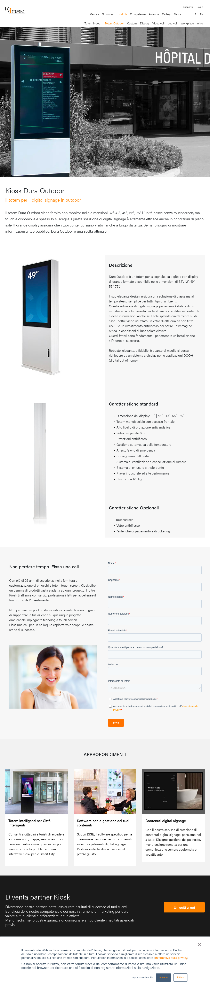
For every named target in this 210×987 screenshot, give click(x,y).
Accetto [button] (163, 977)
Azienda (154, 14)
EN (201, 14)
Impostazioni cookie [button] (142, 977)
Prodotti (122, 14)
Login (200, 7)
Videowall (158, 23)
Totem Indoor (93, 23)
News (177, 14)
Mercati (94, 14)
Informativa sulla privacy (171, 957)
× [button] (199, 944)
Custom (132, 23)
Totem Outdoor (114, 23)
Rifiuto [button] (180, 977)
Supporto (188, 7)
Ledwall (172, 23)
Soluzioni (107, 14)
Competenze (138, 14)
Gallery (166, 14)
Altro (200, 23)
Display (144, 23)
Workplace (187, 23)
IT (195, 14)
